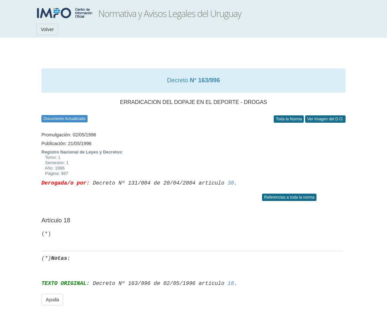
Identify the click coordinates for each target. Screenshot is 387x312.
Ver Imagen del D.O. (325, 119)
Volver (47, 29)
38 (231, 183)
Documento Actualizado (64, 118)
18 (231, 284)
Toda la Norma (289, 119)
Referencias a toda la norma (289, 197)
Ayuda (52, 299)
